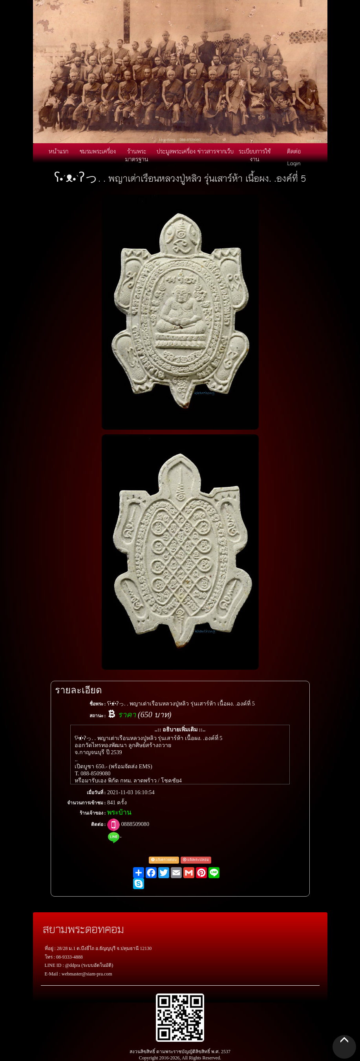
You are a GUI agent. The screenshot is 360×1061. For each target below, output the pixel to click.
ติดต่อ (294, 151)
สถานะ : (98, 715)
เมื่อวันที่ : (96, 792)
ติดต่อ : (98, 824)
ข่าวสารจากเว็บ (215, 151)
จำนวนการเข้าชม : (86, 803)
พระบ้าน (119, 812)
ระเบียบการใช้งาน (254, 155)
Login (294, 163)
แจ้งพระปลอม (196, 860)
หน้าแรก (58, 151)
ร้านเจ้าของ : (93, 813)
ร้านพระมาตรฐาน (136, 155)
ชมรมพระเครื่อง (98, 151)
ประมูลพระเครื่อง (176, 151)
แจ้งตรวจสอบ (164, 860)
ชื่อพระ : (98, 704)
